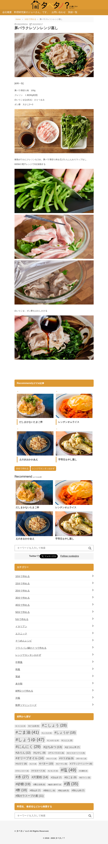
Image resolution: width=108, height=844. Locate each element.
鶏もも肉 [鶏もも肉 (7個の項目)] (78, 790)
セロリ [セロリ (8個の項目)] (22, 763)
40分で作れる (22, 605)
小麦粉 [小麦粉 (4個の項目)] (83, 771)
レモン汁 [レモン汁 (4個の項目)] (53, 771)
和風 (17, 669)
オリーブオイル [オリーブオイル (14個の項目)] (30, 758)
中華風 (18, 662)
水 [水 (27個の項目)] (23, 777)
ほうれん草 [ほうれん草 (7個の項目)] (73, 747)
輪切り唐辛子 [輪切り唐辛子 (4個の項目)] (55, 784)
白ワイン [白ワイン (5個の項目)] (85, 778)
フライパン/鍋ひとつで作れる (30, 648)
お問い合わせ (59, 12)
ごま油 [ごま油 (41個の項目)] (28, 732)
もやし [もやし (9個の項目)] (40, 752)
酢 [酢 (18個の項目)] (22, 790)
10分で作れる (22, 468)
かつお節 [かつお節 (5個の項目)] (34, 726)
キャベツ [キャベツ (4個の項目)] (51, 758)
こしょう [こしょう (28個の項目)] (55, 725)
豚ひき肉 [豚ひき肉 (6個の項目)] (40, 784)
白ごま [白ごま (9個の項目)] (71, 777)
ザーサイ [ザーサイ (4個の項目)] (81, 758)
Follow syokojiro (69, 556)
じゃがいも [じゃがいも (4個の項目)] (53, 740)
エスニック (21, 633)
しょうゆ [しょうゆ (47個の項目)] (31, 739)
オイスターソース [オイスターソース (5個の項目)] (76, 753)
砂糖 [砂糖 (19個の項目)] (23, 784)
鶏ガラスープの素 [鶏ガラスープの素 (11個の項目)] (30, 795)
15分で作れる (22, 583)
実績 (17, 676)
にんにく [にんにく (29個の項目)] (29, 747)
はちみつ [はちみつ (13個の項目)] (53, 746)
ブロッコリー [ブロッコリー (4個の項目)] (22, 771)
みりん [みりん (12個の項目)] (24, 752)
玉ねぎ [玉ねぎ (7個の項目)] (57, 777)
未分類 (18, 683)
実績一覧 (72, 12)
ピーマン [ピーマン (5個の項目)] (62, 764)
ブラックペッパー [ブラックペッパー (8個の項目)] (81, 763)
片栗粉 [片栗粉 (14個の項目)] (40, 777)
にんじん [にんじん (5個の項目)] (67, 740)
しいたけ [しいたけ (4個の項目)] (47, 733)
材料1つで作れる (24, 691)
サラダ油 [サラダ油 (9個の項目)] (67, 758)
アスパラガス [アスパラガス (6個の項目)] (57, 753)
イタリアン (21, 626)
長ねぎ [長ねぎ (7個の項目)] (35, 790)
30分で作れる (22, 598)
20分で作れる (22, 590)
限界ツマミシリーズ (25, 705)
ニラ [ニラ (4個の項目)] (33, 764)
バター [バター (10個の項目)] (47, 763)
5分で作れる (21, 619)
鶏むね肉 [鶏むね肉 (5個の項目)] (64, 791)
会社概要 (7, 12)
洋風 (17, 698)
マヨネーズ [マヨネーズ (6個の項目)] (39, 771)
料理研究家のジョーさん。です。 (31, 12)
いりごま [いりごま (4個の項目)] (20, 726)
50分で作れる (22, 612)
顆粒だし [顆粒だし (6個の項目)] (50, 790)
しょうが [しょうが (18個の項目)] (66, 732)
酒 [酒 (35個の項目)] (72, 784)
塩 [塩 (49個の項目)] (69, 769)
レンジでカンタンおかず (43, 468)
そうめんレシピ (23, 641)
